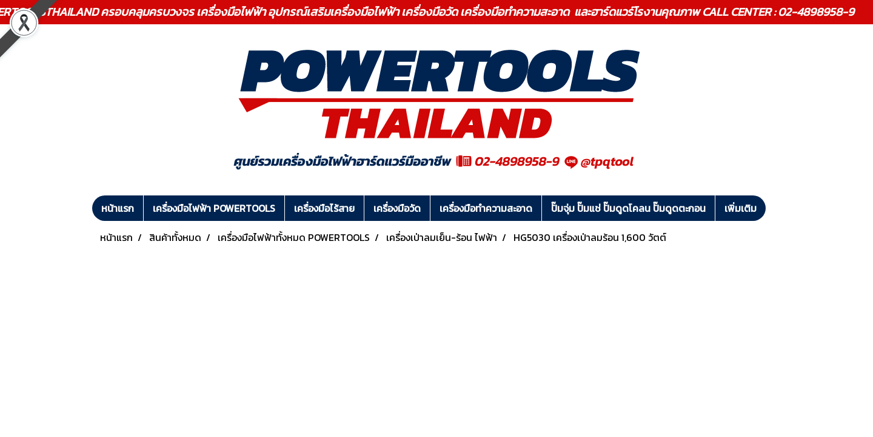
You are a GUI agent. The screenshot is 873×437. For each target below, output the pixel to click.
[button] (776, 208)
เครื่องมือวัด (397, 208)
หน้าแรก (117, 208)
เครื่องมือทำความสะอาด (486, 208)
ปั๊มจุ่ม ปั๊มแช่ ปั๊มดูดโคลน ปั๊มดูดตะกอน (628, 208)
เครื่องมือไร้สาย (324, 208)
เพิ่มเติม (740, 208)
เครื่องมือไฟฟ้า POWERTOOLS (214, 208)
